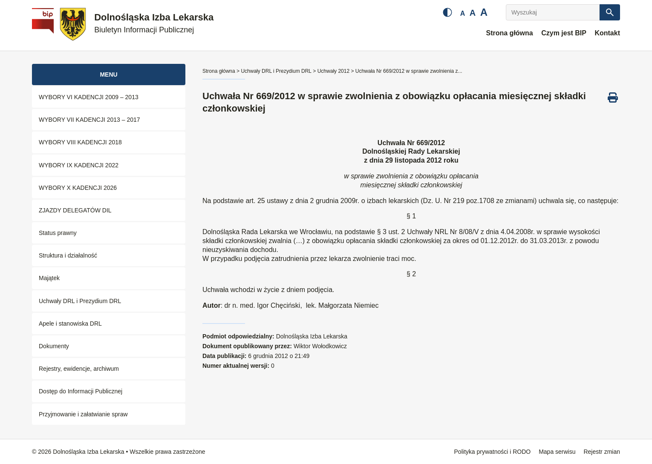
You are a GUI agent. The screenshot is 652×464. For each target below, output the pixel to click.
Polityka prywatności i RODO (492, 451)
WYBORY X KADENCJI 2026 (78, 187)
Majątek (49, 278)
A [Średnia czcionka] (473, 12)
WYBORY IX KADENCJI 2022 (78, 165)
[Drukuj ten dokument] (613, 97)
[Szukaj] (610, 12)
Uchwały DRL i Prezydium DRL (80, 301)
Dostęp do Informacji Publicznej (80, 391)
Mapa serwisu (557, 451)
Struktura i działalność (68, 255)
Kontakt (607, 33)
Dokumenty (54, 346)
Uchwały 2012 (333, 71)
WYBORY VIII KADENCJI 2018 (80, 142)
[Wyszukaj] (553, 12)
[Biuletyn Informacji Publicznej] (44, 25)
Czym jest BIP (563, 33)
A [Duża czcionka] (484, 12)
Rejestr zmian (601, 451)
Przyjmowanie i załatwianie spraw (83, 414)
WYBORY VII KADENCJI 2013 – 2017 (89, 119)
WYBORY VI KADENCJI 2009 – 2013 (88, 97)
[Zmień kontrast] (447, 12)
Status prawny (58, 232)
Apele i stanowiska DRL (70, 323)
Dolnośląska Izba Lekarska (153, 23)
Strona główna (509, 33)
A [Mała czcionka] (462, 13)
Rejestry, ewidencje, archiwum (79, 368)
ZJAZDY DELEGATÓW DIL (75, 210)
